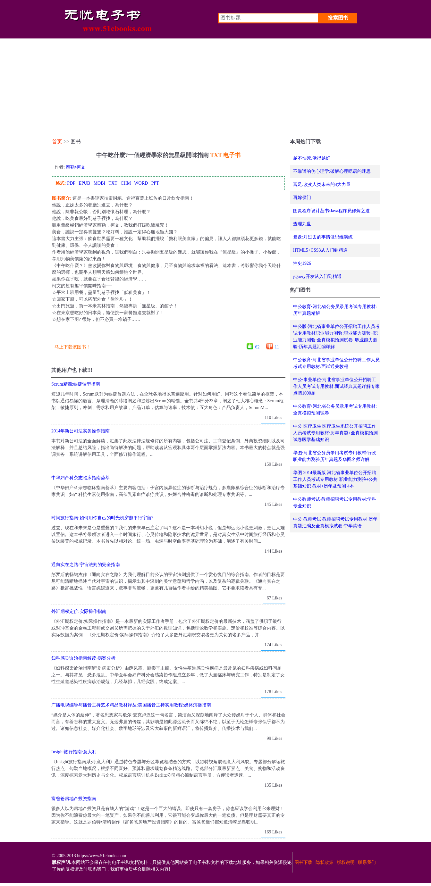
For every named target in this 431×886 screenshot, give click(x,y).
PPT (155, 183)
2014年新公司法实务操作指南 (80, 431)
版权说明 (346, 862)
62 (257, 347)
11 (277, 347)
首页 (57, 141)
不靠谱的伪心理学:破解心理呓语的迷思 (332, 171)
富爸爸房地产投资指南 (73, 798)
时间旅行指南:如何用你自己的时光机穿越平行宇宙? (102, 517)
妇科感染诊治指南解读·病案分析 (83, 658)
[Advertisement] (215, 86)
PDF (71, 183)
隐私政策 (325, 862)
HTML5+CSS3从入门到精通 (320, 250)
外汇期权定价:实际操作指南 (78, 611)
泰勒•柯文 (75, 167)
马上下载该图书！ (72, 347)
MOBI (100, 183)
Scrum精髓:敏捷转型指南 (75, 384)
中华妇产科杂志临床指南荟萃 (80, 477)
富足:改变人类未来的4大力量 (322, 184)
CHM (126, 183)
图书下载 (303, 862)
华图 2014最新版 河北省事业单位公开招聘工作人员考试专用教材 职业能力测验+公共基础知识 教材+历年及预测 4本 (335, 479)
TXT (112, 183)
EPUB (84, 183)
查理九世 (302, 224)
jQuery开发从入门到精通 (317, 276)
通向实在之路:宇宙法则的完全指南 (85, 564)
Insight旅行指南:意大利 (74, 751)
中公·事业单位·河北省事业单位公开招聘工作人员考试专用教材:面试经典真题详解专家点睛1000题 (336, 386)
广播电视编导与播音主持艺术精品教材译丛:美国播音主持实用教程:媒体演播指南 (131, 705)
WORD (141, 183)
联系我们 (367, 862)
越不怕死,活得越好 (311, 158)
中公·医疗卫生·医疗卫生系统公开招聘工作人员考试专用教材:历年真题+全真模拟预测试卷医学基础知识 (335, 433)
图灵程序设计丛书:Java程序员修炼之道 (331, 210)
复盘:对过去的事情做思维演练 (323, 237)
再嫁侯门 (302, 197)
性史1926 (302, 263)
